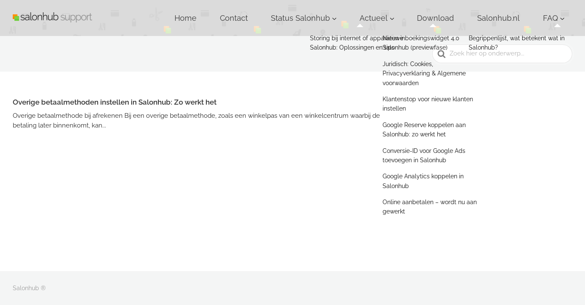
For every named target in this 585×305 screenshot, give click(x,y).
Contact (322, 12)
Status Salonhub (371, 12)
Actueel (426, 12)
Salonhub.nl (519, 12)
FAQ (556, 12)
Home (288, 12)
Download (473, 12)
